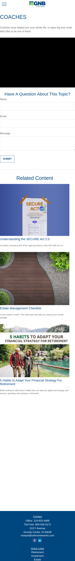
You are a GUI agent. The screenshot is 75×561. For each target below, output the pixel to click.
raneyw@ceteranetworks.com (37, 535)
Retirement (37, 552)
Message (5, 133)
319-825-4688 (41, 520)
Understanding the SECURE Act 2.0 (24, 239)
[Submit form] (7, 158)
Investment (37, 556)
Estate (37, 559)
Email (3, 116)
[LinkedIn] (40, 540)
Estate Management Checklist (20, 308)
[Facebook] (35, 540)
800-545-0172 (43, 524)
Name (3, 99)
